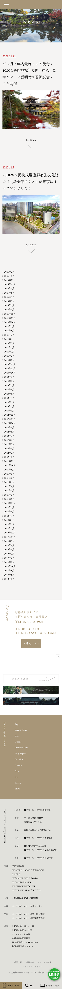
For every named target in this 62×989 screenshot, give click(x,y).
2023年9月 (9, 377)
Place (17, 736)
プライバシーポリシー (33, 967)
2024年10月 (10, 322)
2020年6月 (9, 511)
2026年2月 (9, 272)
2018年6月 (9, 575)
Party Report (20, 753)
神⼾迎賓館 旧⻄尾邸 (21, 938)
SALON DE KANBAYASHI (23, 886)
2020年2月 (9, 528)
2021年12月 (10, 461)
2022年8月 (9, 431)
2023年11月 (10, 368)
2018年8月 (9, 570)
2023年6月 (9, 389)
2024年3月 (9, 351)
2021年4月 (9, 486)
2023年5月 (9, 394)
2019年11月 (10, 537)
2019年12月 (10, 532)
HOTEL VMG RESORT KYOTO (26, 890)
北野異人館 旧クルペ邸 (23, 926)
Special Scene (21, 730)
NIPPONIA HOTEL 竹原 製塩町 (38, 838)
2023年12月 (10, 364)
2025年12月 (10, 280)
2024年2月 (9, 356)
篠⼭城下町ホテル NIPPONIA (25, 942)
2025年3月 (9, 301)
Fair (16, 777)
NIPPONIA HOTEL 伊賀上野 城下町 (28, 914)
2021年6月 (9, 482)
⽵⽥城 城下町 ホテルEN (22, 946)
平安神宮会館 (18, 866)
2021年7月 (9, 478)
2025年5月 (9, 297)
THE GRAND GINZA (33, 818)
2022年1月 (9, 457)
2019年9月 (9, 541)
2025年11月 (10, 284)
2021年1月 (9, 499)
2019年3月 (9, 553)
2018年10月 (10, 566)
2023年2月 (9, 406)
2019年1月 (9, 562)
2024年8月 (9, 330)
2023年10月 (10, 373)
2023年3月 (9, 402)
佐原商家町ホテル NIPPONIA (37, 830)
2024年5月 (9, 343)
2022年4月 (9, 448)
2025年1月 (9, 309)
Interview (19, 759)
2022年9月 (9, 427)
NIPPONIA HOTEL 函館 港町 (37, 810)
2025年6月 (9, 293)
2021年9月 (9, 469)
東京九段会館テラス (33, 822)
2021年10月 (10, 465)
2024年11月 (10, 318)
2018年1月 (9, 579)
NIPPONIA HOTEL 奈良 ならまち (27, 906)
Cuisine (18, 741)
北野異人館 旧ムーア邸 (22, 930)
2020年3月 (9, 524)
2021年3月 (9, 490)
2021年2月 (9, 495)
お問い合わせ (30, 643)
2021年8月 (9, 474)
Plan (17, 771)
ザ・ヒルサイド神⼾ (21, 934)
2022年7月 (9, 436)
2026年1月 (9, 276)
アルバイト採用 (44, 962)
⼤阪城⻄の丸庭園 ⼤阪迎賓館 (25, 898)
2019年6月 (9, 549)
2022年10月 (10, 423)
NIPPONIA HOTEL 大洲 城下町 (38, 858)
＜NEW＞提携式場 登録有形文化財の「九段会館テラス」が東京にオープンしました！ (30, 181)
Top (16, 724)
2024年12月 (10, 314)
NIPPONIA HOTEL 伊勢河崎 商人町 (28, 918)
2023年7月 (9, 385)
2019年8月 (9, 545)
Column (18, 765)
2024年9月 (9, 326)
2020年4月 (9, 520)
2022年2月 (9, 453)
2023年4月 (9, 398)
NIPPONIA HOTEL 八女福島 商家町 (40, 850)
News (17, 788)
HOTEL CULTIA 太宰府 (35, 846)
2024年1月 (9, 360)
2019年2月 (9, 558)
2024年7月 (9, 335)
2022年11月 (10, 419)
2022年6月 (9, 440)
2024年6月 (9, 339)
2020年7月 (9, 507)
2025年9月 (9, 288)
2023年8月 (9, 381)
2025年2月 (9, 305)
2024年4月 (9, 347)
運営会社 (18, 962)
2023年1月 (9, 410)
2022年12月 (10, 415)
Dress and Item (21, 747)
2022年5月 (9, 444)
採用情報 (30, 962)
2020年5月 (9, 516)
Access (18, 783)
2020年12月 (10, 503)
